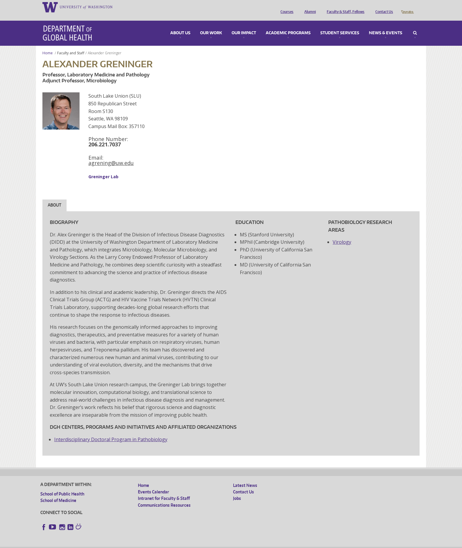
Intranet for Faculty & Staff (164, 490)
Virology (342, 233)
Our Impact (244, 25)
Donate (407, 7)
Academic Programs (288, 25)
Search (415, 25)
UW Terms (142, 543)
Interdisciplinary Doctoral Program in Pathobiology (110, 431)
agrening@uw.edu (111, 154)
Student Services (339, 25)
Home (47, 44)
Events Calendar (153, 483)
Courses (285, 7)
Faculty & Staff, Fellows (344, 7)
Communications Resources (164, 496)
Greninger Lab (103, 168)
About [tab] (54, 196)
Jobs (237, 490)
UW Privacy (118, 543)
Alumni (308, 7)
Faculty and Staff (70, 44)
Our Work (211, 25)
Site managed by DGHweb (177, 543)
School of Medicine (58, 492)
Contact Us (383, 7)
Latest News (245, 477)
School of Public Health (62, 485)
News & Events (385, 25)
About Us (180, 25)
